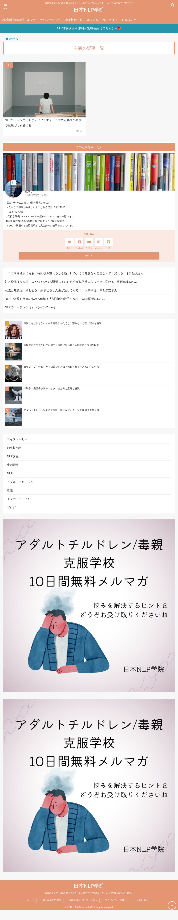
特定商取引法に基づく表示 (83, 900)
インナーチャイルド (20, 499)
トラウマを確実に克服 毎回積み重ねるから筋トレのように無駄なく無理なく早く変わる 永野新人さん (74, 273)
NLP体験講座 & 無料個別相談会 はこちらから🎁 (89, 28)
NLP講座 (13, 456)
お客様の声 (129, 20)
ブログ (11, 507)
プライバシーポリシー (117, 900)
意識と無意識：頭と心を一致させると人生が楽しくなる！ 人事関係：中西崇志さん (61, 290)
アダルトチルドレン (20, 482)
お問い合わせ (143, 900)
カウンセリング (50, 20)
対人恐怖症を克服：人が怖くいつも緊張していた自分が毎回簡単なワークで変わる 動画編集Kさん (71, 282)
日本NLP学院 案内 (51, 900)
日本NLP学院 (89, 10)
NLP (9, 65)
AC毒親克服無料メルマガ (19, 20)
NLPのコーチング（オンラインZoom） (31, 307)
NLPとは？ (110, 20)
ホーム (12, 38)
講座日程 (93, 20)
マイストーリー (17, 439)
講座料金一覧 (74, 20)
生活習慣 (13, 465)
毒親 (10, 490)
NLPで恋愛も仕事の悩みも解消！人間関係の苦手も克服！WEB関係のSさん (55, 299)
